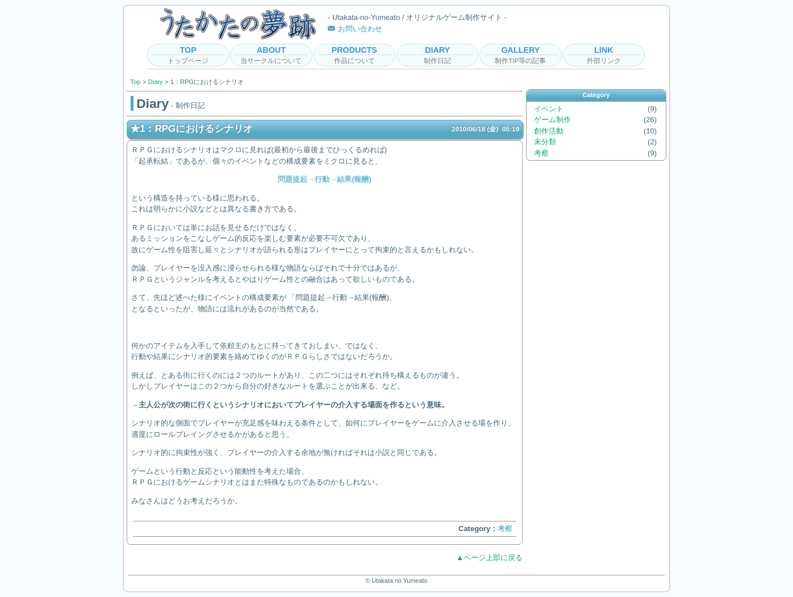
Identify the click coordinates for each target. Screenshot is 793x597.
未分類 (545, 141)
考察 (505, 528)
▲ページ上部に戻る (489, 557)
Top (136, 81)
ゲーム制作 (552, 119)
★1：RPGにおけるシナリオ (324, 129)
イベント (549, 109)
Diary (155, 81)
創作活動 (549, 131)
